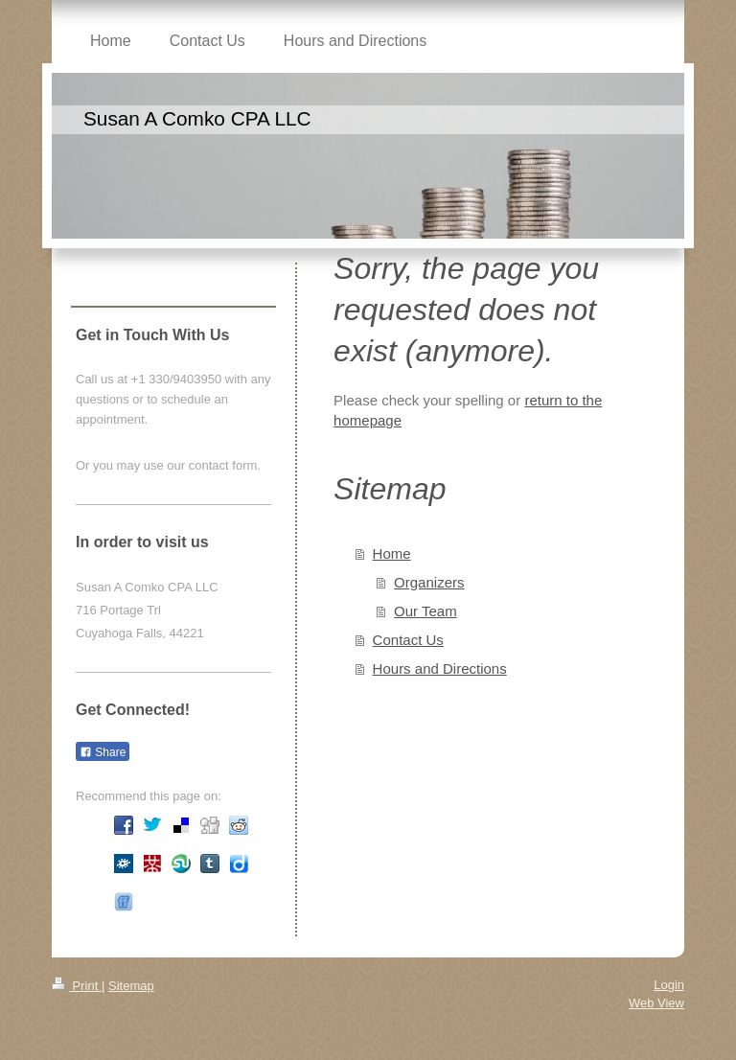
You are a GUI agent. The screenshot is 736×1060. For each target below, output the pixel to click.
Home (392, 553)
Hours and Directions (440, 668)
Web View (656, 1003)
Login (669, 985)
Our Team (425, 611)
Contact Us (408, 640)
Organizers (429, 582)
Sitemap (131, 986)
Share (103, 752)
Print (77, 986)
